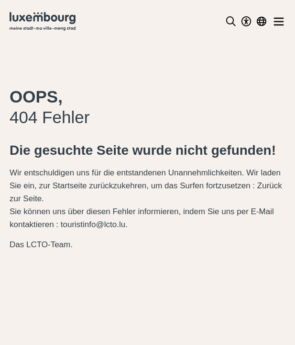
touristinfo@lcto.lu (93, 224)
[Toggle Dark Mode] (246, 21)
